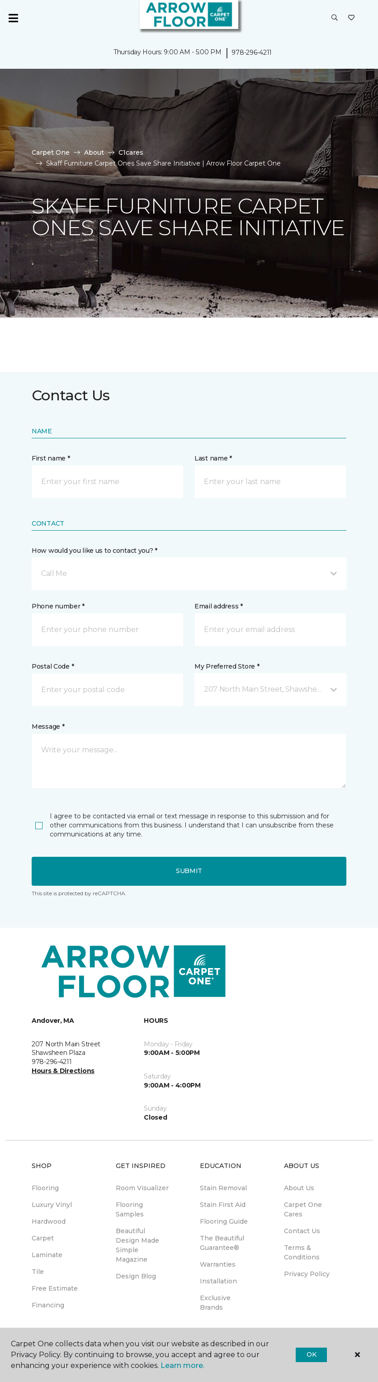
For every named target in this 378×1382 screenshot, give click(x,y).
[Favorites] (351, 18)
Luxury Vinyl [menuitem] (52, 1205)
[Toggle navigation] (13, 18)
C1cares (130, 152)
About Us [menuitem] (299, 1188)
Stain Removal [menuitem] (223, 1188)
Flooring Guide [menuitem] (224, 1221)
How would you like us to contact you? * (94, 550)
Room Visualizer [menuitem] (142, 1188)
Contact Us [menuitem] (302, 1231)
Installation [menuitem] (218, 1281)
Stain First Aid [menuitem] (223, 1205)
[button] (334, 18)
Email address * (218, 606)
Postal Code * (53, 666)
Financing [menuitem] (48, 1305)
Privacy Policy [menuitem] (307, 1274)
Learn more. (182, 1365)
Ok (311, 1354)
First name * (51, 458)
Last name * (213, 458)
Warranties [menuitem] (218, 1264)
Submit (189, 871)
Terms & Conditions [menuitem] (302, 1252)
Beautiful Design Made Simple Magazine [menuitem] (137, 1245)
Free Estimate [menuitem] (55, 1288)
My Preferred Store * (226, 666)
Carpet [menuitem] (43, 1238)
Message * (48, 726)
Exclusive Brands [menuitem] (215, 1302)
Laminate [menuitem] (47, 1255)
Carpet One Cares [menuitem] (303, 1209)
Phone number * (58, 606)
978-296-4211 (252, 52)
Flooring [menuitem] (45, 1188)
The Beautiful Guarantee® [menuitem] (222, 1243)
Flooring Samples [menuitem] (130, 1209)
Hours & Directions (63, 1071)
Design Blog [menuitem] (136, 1276)
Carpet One (51, 152)
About (94, 152)
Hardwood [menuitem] (49, 1221)
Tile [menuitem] (38, 1272)
